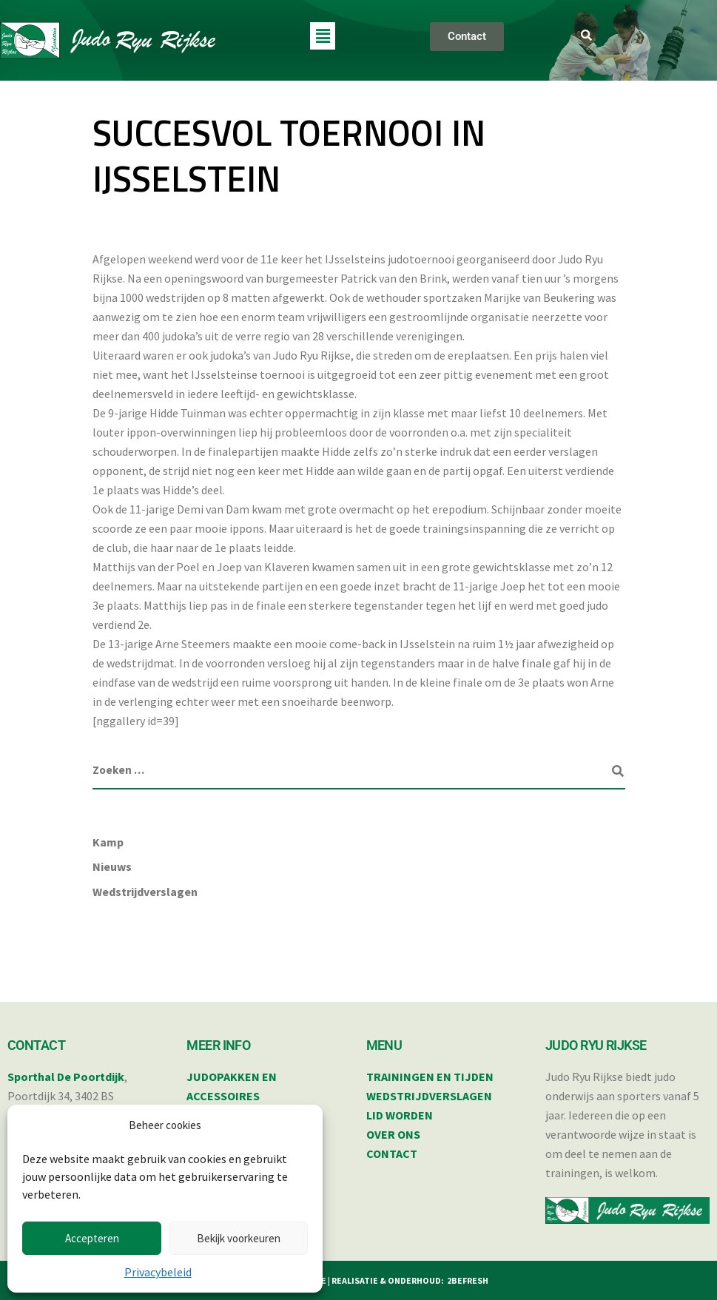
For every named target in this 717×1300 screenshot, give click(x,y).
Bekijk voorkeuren (238, 1238)
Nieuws (112, 866)
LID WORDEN (399, 1115)
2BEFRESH (467, 1280)
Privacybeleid (158, 1271)
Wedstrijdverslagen (145, 891)
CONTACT (391, 1153)
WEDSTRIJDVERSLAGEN (429, 1095)
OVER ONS (393, 1134)
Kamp (108, 842)
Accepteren (92, 1238)
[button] (322, 36)
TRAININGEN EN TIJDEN (430, 1076)
